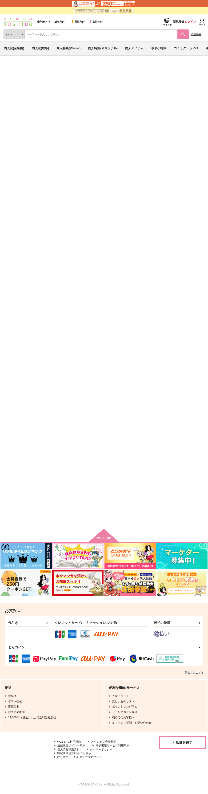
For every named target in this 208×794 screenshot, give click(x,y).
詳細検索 (196, 34)
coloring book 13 (60, 479)
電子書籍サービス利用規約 (112, 746)
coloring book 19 (155, 95)
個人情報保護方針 (68, 750)
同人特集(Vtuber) (68, 48)
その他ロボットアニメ (25, 100)
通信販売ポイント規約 (71, 746)
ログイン (190, 21)
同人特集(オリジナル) (103, 48)
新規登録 (178, 21)
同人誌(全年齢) (14, 48)
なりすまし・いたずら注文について (79, 758)
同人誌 (28, 67)
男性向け (78, 21)
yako (40, 95)
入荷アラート (16, 75)
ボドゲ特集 (158, 48)
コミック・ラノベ (186, 48)
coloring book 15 (167, 355)
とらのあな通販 (11, 67)
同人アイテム (134, 48)
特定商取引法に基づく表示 (74, 754)
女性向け (96, 21)
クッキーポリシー (101, 750)
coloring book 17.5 (168, 235)
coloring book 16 (114, 355)
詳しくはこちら (194, 673)
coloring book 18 (185, 95)
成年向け (59, 21)
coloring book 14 (113, 479)
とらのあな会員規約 (104, 742)
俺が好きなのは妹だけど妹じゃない (69, 100)
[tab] (84, 148)
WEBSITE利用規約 (69, 742)
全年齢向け (43, 21)
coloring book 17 (60, 355)
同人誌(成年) (40, 48)
